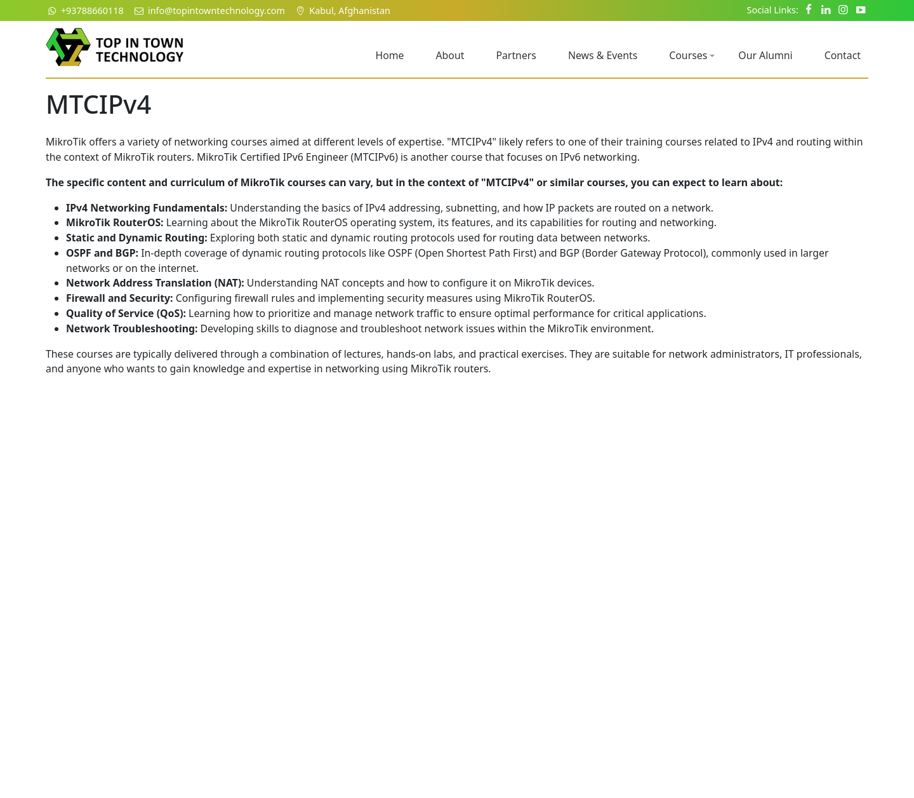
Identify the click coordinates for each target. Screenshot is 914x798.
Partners (516, 55)
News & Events (602, 55)
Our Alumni (765, 55)
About (449, 55)
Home (389, 55)
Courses (692, 55)
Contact (843, 55)
